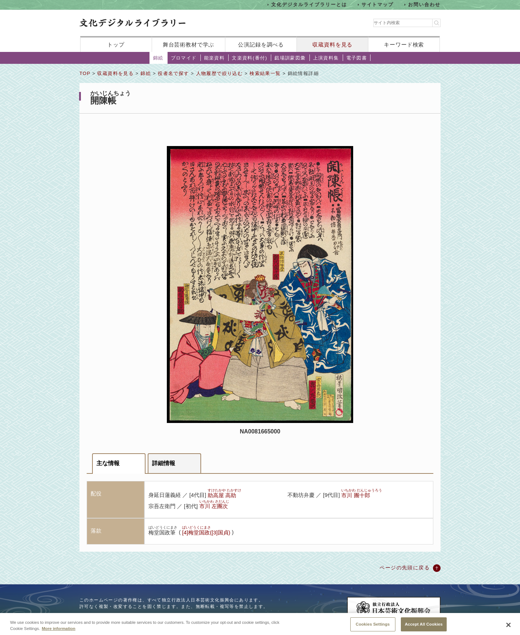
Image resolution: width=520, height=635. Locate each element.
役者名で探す (173, 73)
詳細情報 (163, 463)
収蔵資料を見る (332, 44)
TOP (84, 73)
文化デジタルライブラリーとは (309, 4)
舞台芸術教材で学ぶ (188, 44)
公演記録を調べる (261, 44)
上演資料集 (326, 58)
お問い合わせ (424, 4)
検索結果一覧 (265, 73)
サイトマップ (377, 4)
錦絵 (158, 58)
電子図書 (356, 58)
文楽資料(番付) (249, 58)
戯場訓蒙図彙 (290, 58)
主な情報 (108, 463)
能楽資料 (214, 58)
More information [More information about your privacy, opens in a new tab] (58, 632)
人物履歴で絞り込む (219, 73)
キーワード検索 (404, 44)
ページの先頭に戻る (405, 567)
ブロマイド (184, 58)
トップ (116, 44)
